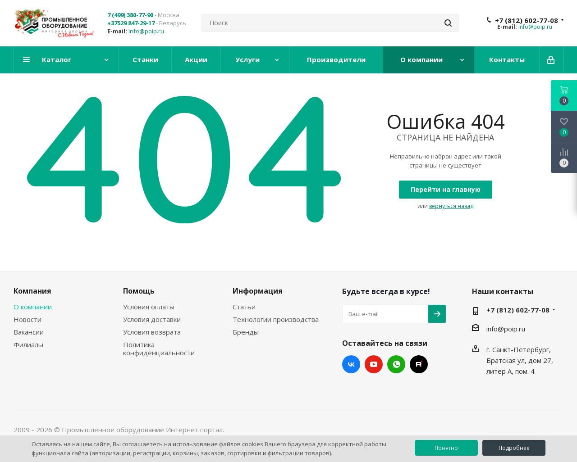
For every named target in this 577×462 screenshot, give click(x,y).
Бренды (246, 331)
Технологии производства (276, 319)
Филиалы (28, 344)
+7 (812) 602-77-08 (526, 20)
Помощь (139, 291)
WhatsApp (396, 364)
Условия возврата (152, 331)
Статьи (244, 306)
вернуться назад (451, 206)
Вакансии (29, 331)
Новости (27, 319)
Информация (258, 291)
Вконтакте (351, 364)
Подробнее (514, 448)
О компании (33, 306)
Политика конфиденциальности (159, 348)
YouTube (374, 364)
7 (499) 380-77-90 (130, 15)
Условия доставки (152, 319)
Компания (32, 291)
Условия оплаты (148, 306)
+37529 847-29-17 (131, 23)
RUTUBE (419, 364)
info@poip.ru (146, 31)
